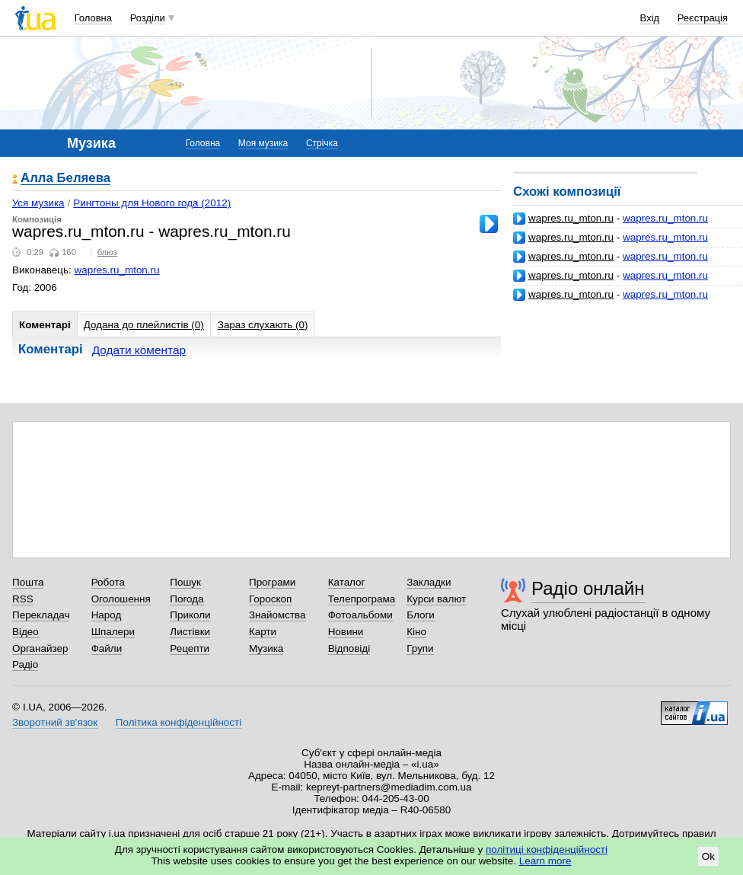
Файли (107, 648)
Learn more (545, 861)
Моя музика (263, 143)
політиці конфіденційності (546, 849)
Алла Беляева (65, 178)
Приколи (190, 615)
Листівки (190, 631)
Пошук (185, 582)
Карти (262, 631)
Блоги (421, 615)
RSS (22, 599)
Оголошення (121, 599)
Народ (106, 615)
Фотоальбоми (360, 615)
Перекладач (40, 615)
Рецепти (189, 648)
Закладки (429, 582)
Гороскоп (270, 599)
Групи (420, 648)
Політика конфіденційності (178, 722)
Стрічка (322, 143)
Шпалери (113, 631)
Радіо (25, 664)
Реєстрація (703, 18)
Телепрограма (362, 599)
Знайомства (277, 615)
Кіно (416, 631)
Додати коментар (139, 349)
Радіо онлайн (588, 588)
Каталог (346, 582)
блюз (107, 252)
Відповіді (349, 648)
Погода (186, 599)
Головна (93, 18)
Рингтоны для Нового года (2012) (152, 203)
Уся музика (38, 203)
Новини (346, 631)
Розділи (147, 18)
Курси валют (436, 599)
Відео (25, 631)
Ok (708, 856)
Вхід (650, 18)
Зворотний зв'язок (54, 722)
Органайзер (40, 648)
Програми (272, 582)
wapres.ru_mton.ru (571, 218)
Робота (108, 582)
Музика (266, 648)
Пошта (27, 582)
